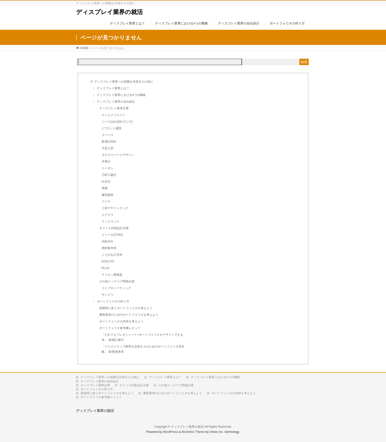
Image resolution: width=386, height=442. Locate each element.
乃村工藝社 (109, 175)
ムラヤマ (107, 215)
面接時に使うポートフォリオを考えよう (125, 308)
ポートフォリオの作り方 (113, 301)
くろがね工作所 (112, 255)
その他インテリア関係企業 (117, 281)
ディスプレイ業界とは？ (113, 88)
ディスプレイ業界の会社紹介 (116, 101)
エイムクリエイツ (113, 115)
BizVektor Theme (193, 432)
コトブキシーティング (116, 288)
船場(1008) (109, 141)
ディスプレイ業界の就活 (109, 12)
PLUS (105, 268)
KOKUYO (108, 261)
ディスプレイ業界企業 (114, 108)
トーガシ (107, 168)
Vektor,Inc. (216, 432)
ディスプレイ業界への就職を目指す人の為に (123, 81)
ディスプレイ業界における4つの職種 (121, 95)
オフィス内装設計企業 (114, 228)
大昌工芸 (107, 148)
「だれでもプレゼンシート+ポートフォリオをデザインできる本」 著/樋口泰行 (142, 337)
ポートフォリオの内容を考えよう (121, 321)
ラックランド (110, 221)
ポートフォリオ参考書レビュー (120, 328)
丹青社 (106, 161)
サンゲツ (107, 294)
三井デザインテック (115, 208)
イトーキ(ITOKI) (112, 235)
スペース (107, 135)
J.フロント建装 (112, 128)
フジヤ (106, 201)
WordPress (170, 432)
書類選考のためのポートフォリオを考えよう (128, 314)
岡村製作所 (109, 248)
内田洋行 (107, 241)
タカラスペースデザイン (118, 155)
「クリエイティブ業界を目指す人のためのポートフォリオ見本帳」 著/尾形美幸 (143, 349)
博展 (105, 188)
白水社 (106, 181)
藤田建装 (107, 195)
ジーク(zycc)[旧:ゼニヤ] (117, 121)
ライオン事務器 (112, 274)
